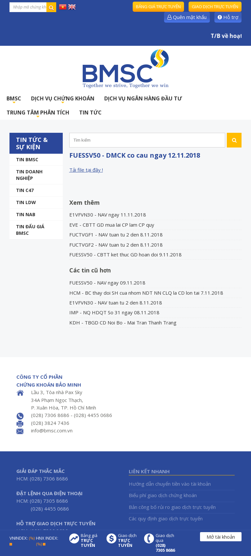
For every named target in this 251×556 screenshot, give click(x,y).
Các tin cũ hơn (90, 270)
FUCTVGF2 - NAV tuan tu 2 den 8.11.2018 (116, 244)
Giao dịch (128, 540)
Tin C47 (25, 190)
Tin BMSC (27, 159)
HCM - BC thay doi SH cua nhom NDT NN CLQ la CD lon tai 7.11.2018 (146, 292)
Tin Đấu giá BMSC (30, 229)
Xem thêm (84, 202)
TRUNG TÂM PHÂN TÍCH (38, 114)
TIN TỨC (90, 112)
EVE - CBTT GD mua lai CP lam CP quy (111, 224)
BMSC (14, 100)
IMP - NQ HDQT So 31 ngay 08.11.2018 (114, 312)
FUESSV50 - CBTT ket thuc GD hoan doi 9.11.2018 (125, 254)
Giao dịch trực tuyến (215, 6)
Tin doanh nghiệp (29, 174)
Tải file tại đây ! (86, 169)
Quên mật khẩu (187, 17)
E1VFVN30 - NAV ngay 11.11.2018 (107, 214)
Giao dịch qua (165, 543)
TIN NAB (25, 214)
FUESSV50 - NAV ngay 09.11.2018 (107, 282)
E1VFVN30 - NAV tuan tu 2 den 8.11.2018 (115, 302)
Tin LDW (26, 202)
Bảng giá (90, 540)
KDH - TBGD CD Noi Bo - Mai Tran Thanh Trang (122, 322)
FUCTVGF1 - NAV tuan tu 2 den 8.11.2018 (116, 234)
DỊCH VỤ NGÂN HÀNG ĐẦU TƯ (143, 98)
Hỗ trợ (228, 17)
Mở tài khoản (221, 536)
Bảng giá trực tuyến (158, 6)
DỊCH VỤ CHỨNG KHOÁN (62, 100)
